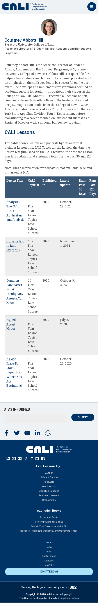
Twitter (17, 433)
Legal (49, 546)
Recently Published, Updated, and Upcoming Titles (49, 530)
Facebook (7, 433)
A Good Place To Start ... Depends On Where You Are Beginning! (14, 372)
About (49, 542)
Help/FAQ (49, 564)
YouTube (27, 433)
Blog (49, 551)
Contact (49, 560)
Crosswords (49, 499)
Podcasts (49, 481)
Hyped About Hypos (11, 324)
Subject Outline (49, 477)
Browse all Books (49, 517)
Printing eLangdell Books (49, 521)
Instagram (48, 433)
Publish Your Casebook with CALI (49, 526)
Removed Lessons (49, 495)
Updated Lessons (49, 490)
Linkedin (37, 433)
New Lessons (49, 486)
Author (49, 472)
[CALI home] (24, 6)
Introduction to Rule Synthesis (15, 245)
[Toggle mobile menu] (91, 6)
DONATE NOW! (49, 571)
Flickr (20, 458)
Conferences (49, 555)
